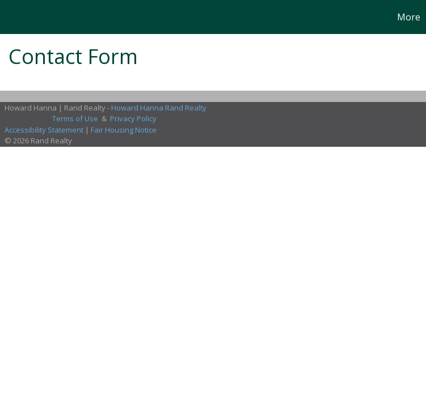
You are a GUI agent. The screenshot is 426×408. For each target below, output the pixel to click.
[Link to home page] (14, 17)
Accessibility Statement (44, 130)
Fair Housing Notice (124, 130)
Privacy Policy (133, 118)
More (408, 17)
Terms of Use (75, 118)
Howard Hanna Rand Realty (158, 108)
